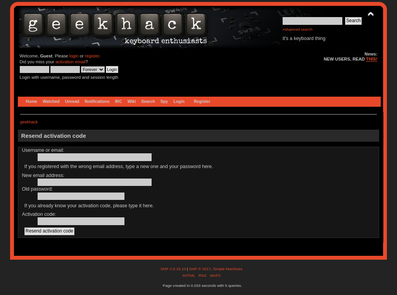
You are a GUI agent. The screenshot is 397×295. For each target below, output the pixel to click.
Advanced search (297, 29)
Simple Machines (227, 269)
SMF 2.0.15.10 (174, 269)
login (74, 56)
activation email (70, 61)
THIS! (371, 59)
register (92, 56)
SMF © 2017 (200, 269)
